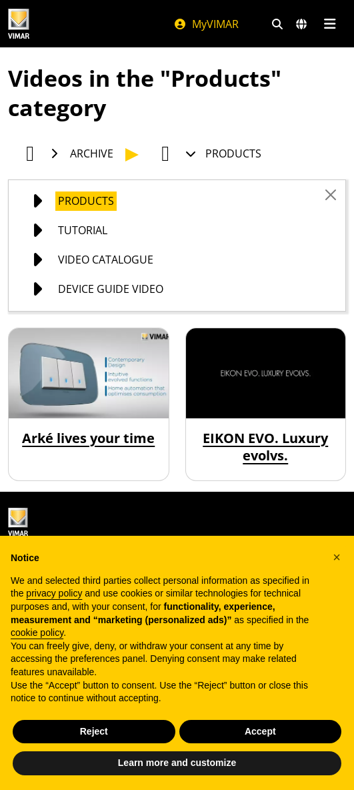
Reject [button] (94, 731)
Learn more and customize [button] (177, 762)
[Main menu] (329, 24)
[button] (336, 557)
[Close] (331, 195)
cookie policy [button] (37, 632)
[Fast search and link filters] (277, 24)
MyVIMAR (206, 24)
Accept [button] (260, 731)
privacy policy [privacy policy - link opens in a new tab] (54, 593)
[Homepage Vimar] (77, 23)
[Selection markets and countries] (301, 24)
